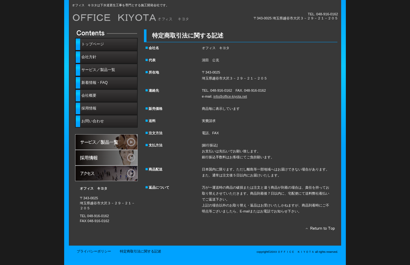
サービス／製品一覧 (106, 142)
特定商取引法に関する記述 (140, 251)
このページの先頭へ (318, 230)
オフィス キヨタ (142, 18)
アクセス (106, 173)
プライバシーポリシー (94, 251)
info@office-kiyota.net (230, 96)
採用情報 (106, 158)
